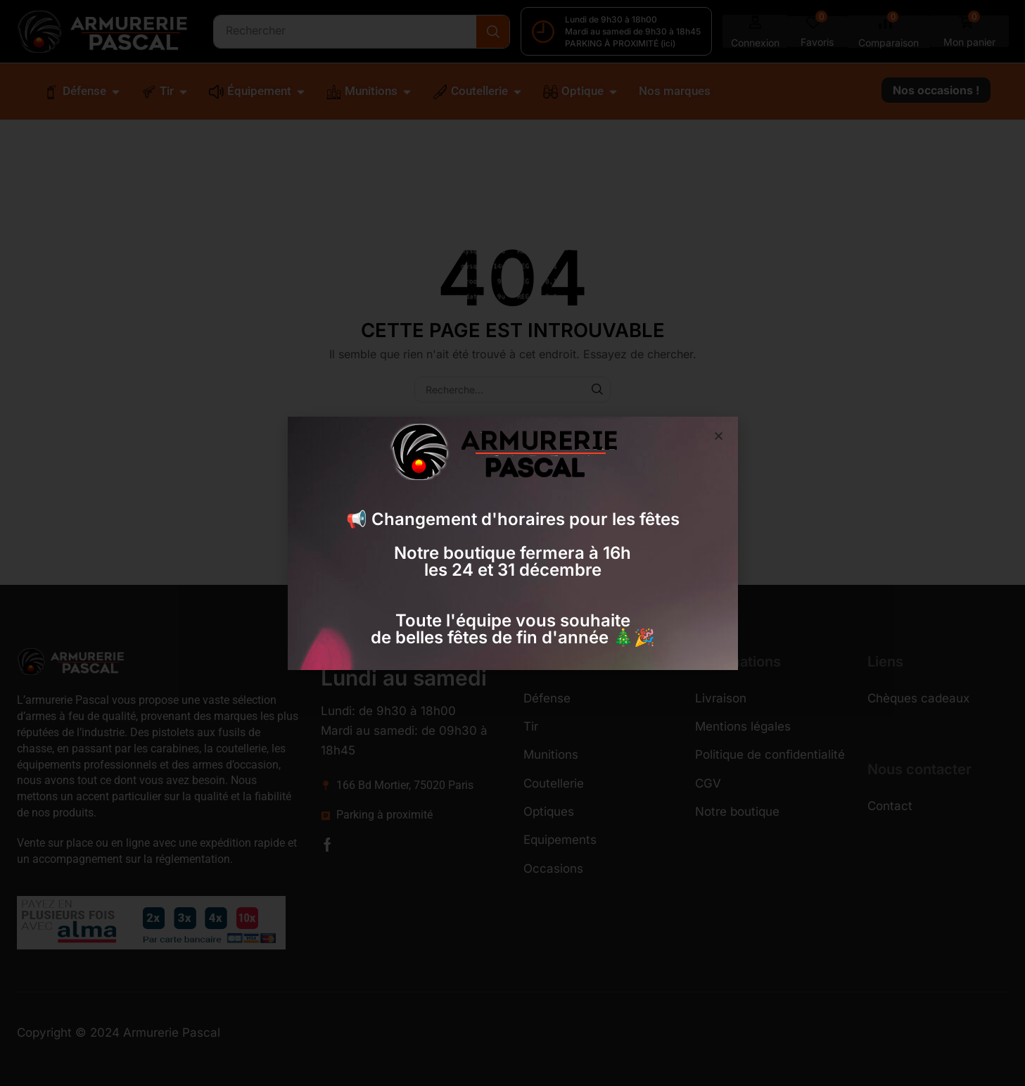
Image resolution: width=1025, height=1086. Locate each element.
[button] (718, 436)
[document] (512, 543)
